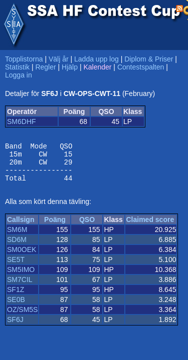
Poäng (55, 227)
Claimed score (150, 227)
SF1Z (15, 297)
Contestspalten (140, 67)
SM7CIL (20, 287)
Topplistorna (24, 59)
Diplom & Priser (148, 59)
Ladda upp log (96, 59)
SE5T (16, 267)
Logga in (18, 75)
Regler (45, 67)
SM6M (17, 237)
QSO (87, 227)
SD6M (17, 247)
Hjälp (70, 67)
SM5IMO (21, 277)
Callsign (20, 227)
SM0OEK (21, 257)
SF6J (15, 327)
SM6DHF (21, 122)
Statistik (17, 67)
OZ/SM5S (22, 317)
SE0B (16, 307)
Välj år (59, 59)
